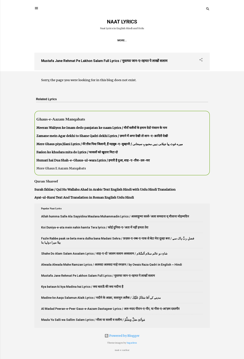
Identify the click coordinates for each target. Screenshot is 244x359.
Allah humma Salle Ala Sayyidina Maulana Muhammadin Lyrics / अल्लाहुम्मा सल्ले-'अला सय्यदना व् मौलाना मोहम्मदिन (115, 216)
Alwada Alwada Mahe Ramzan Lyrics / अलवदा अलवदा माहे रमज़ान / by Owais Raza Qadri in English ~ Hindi (111, 264)
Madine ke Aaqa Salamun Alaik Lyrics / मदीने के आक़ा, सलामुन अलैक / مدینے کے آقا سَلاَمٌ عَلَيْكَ (101, 297)
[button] (201, 60)
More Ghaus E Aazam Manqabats (61, 168)
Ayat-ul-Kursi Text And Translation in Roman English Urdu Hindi (84, 197)
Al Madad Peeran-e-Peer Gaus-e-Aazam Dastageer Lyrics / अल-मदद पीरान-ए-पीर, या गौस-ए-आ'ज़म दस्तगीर (110, 308)
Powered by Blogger (122, 336)
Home (85, 40)
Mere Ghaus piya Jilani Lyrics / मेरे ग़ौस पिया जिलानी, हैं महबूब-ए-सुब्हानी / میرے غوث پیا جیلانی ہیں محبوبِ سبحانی (109, 144)
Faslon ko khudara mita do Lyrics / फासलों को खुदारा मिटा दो (77, 152)
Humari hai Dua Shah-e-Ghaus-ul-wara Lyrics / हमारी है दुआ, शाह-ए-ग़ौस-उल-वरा (93, 160)
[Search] (208, 9)
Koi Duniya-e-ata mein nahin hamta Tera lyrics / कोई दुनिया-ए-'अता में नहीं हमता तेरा (94, 227)
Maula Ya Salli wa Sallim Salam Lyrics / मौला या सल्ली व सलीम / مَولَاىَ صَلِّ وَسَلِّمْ (93, 319)
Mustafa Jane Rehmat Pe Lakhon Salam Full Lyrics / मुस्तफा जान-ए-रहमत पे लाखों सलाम (104, 61)
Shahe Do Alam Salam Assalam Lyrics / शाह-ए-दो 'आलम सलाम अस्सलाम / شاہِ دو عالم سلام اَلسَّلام (104, 253)
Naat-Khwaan (122, 40)
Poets (158, 40)
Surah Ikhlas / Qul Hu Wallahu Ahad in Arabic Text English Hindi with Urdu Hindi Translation (105, 189)
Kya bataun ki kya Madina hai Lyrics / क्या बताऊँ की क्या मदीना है (82, 286)
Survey (143, 40)
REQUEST (101, 40)
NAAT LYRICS (122, 22)
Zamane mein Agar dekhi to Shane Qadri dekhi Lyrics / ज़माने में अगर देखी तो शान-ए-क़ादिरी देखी (102, 136)
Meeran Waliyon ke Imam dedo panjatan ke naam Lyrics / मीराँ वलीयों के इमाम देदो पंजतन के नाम (101, 128)
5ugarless (132, 343)
